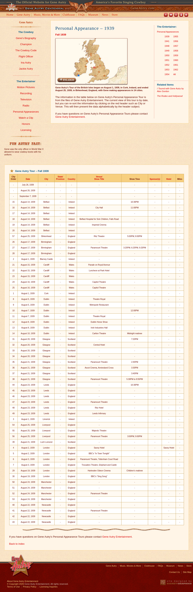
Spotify (186, 15)
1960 (175, 60)
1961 (175, 65)
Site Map (187, 572)
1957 (175, 46)
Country (71, 179)
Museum (93, 15)
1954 (166, 74)
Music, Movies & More (130, 566)
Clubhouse (68, 15)
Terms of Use (13, 586)
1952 (166, 65)
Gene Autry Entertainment (70, 116)
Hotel (168, 179)
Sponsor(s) (155, 179)
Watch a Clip (26, 117)
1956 (175, 41)
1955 (175, 36)
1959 (175, 55)
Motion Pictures (26, 87)
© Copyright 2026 (15, 584)
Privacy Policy (29, 586)
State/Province (60, 178)
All (174, 74)
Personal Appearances (26, 111)
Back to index (17, 543)
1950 (166, 55)
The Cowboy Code (26, 50)
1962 (175, 69)
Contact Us (174, 572)
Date (28, 179)
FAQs (81, 15)
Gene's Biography (26, 38)
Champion (26, 44)
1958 (175, 50)
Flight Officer (26, 56)
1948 (166, 46)
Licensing (25, 130)
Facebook (166, 15)
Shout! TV (181, 15)
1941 (166, 41)
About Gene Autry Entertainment (22, 581)
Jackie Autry (26, 68)
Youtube (171, 15)
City (46, 179)
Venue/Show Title (99, 178)
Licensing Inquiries (49, 586)
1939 (166, 36)
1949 (166, 50)
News (105, 15)
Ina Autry (26, 62)
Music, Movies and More (46, 15)
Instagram (176, 15)
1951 (166, 60)
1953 (166, 69)
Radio (26, 105)
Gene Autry (24, 15)
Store (115, 15)
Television (26, 99)
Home (9, 15)
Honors (26, 123)
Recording (26, 93)
